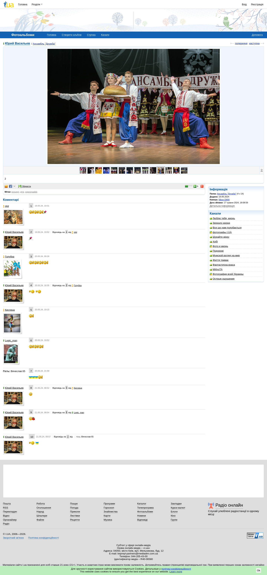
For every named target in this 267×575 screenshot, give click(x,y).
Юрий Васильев (17, 43)
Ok (258, 570)
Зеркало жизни (220, 223)
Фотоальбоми (145, 511)
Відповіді (142, 519)
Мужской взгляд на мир (225, 255)
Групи (174, 519)
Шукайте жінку (219, 236)
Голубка (8, 256)
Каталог (141, 503)
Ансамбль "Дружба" (44, 43)
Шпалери (42, 515)
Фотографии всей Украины (226, 274)
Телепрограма (145, 507)
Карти (107, 515)
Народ (40, 511)
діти (22, 192)
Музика (108, 519)
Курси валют (178, 507)
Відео (6, 515)
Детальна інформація (222, 205)
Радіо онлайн (229, 505)
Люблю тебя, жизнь (222, 218)
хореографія (31, 192)
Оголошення (44, 507)
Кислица (9, 309)
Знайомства (111, 511)
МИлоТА (216, 269)
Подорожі (217, 250)
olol (6, 206)
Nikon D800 (224, 200)
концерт (15, 192)
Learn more (175, 571)
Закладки (176, 503)
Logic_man (10, 340)
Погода (74, 507)
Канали (105, 34)
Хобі (214, 241)
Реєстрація (257, 4)
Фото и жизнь (219, 246)
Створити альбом (71, 34)
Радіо (6, 523)
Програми (109, 503)
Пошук (74, 503)
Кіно (173, 515)
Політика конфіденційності (43, 537)
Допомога (257, 34)
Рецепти (75, 519)
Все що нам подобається (226, 227)
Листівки (75, 515)
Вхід (244, 4)
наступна (254, 43)
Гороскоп (109, 507)
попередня (241, 43)
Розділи (36, 4)
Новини (141, 515)
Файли (40, 519)
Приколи (75, 511)
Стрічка (91, 34)
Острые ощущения (222, 278)
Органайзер (10, 519)
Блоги (174, 511)
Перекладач (10, 511)
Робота (41, 503)
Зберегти (24, 186)
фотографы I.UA (221, 232)
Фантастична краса (222, 264)
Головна (22, 4)
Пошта (7, 503)
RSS (5, 507)
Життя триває (219, 260)
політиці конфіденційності (176, 568)
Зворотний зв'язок (13, 537)
